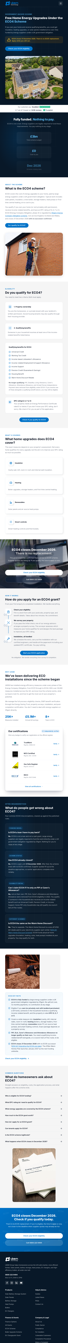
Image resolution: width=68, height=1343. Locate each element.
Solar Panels (9, 1297)
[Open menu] (61, 3)
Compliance (39, 1328)
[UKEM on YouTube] (21, 1283)
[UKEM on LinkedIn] (16, 1283)
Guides (37, 1294)
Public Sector (40, 1325)
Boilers (7, 1307)
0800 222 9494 (11, 1275)
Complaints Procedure (43, 1339)
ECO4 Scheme (10, 1328)
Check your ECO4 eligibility (19, 49)
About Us (38, 1322)
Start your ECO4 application (34, 653)
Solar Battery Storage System (15, 1294)
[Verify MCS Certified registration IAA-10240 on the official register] (34, 756)
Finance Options (11, 1322)
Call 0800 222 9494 (34, 579)
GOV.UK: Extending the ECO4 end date (26, 1046)
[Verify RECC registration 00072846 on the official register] (34, 778)
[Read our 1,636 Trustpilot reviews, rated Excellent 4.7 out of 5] (34, 108)
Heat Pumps (9, 1304)
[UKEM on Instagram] (12, 1283)
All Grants (8, 1325)
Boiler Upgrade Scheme (13, 1332)
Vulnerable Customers (43, 1335)
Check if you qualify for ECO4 (34, 420)
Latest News (39, 1297)
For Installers (39, 1332)
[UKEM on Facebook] (7, 1283)
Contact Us (39, 1304)
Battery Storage (10, 1301)
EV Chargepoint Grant (13, 1335)
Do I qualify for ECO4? (17, 227)
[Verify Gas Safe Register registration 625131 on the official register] (34, 767)
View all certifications (33, 788)
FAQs (37, 1301)
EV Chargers (9, 1311)
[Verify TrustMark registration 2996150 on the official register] (34, 746)
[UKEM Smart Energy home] (11, 3)
